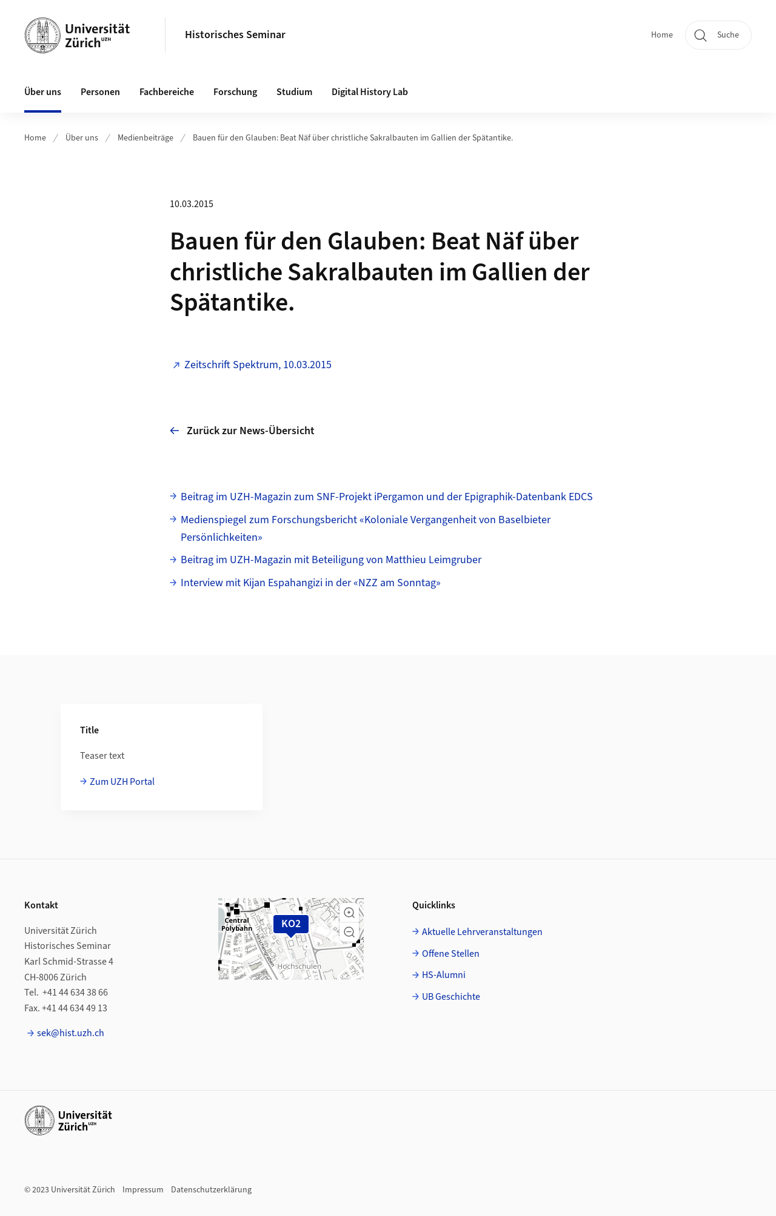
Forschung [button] (235, 92)
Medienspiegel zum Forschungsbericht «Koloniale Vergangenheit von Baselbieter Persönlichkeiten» (365, 528)
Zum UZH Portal (122, 781)
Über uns (81, 138)
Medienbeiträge (145, 138)
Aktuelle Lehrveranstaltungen (482, 932)
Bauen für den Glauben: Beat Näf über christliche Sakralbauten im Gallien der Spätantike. (353, 138)
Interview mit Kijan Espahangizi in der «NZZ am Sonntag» (311, 582)
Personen (100, 92)
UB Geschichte (451, 996)
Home (662, 35)
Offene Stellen (451, 953)
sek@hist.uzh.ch (70, 1033)
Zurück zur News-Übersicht (242, 430)
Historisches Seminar (235, 34)
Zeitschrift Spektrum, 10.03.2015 (258, 364)
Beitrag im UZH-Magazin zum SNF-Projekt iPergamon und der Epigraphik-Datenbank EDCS (387, 496)
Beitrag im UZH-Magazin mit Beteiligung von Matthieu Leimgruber (331, 559)
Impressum (143, 1190)
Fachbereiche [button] (166, 92)
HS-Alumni (444, 975)
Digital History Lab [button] (370, 92)
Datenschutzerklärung (211, 1190)
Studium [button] (294, 92)
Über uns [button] (42, 92)
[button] (349, 912)
